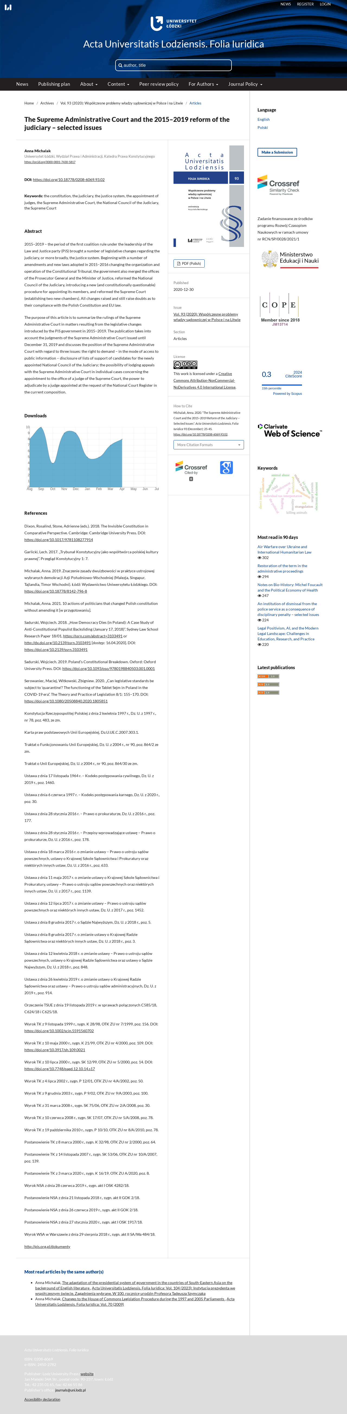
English (264, 119)
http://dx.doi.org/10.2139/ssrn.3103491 (57, 642)
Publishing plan (54, 84)
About (87, 84)
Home (29, 103)
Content (117, 84)
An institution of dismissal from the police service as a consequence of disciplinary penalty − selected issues (288, 609)
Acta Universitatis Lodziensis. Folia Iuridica (173, 44)
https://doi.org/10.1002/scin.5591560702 (59, 1030)
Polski (263, 127)
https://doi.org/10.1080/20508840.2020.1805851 (66, 701)
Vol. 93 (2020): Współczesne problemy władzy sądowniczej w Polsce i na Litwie (121, 103)
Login (325, 4)
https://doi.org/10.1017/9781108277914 (58, 539)
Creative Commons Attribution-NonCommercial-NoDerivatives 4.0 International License (205, 380)
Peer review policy (159, 84)
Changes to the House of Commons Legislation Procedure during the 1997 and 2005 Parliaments (143, 1299)
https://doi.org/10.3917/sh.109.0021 (54, 1049)
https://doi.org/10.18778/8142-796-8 (55, 591)
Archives (47, 103)
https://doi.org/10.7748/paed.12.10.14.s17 (59, 1068)
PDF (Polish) (191, 263)
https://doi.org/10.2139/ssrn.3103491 (56, 649)
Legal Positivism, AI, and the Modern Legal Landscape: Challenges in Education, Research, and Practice (288, 633)
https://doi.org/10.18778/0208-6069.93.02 (69, 179)
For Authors (202, 84)
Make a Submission (277, 152)
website (87, 1373)
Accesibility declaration (42, 1399)
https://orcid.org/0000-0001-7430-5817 (49, 162)
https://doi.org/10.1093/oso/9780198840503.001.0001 (108, 668)
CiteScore (293, 374)
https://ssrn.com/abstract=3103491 (93, 636)
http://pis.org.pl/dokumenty (47, 1246)
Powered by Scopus (287, 394)
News (22, 84)
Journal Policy (243, 84)
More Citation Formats (195, 445)
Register (305, 4)
